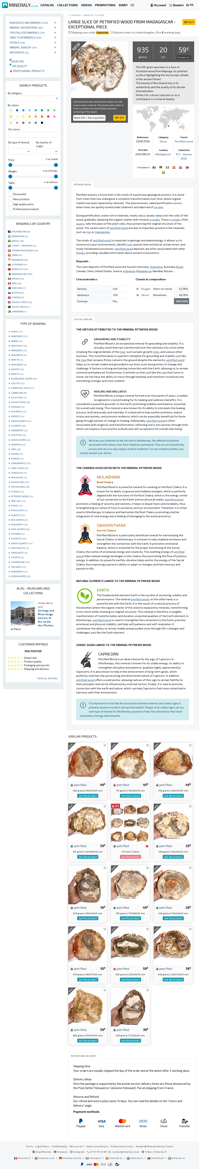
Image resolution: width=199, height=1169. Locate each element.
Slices (100, 15)
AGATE (17, 331)
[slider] (10, 165)
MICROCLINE (20, 482)
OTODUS (17, 491)
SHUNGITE (18, 538)
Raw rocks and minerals (29, 22)
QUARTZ (18, 515)
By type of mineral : (18, 144)
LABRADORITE (21, 463)
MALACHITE (19, 477)
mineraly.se (176, 1157)
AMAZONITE (19, 336)
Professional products (27, 71)
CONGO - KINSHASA (24, 245)
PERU (16, 283)
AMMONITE (19, 350)
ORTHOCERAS (20, 486)
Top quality (18, 66)
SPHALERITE (19, 552)
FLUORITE (18, 425)
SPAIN (17, 255)
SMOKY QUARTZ (21, 543)
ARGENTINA (20, 236)
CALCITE (17, 383)
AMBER (17, 341)
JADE (15, 449)
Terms (29, 1146)
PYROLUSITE (19, 510)
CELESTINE (19, 397)
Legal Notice (42, 1146)
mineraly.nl (135, 1157)
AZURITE (17, 369)
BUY (189, 22)
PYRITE (17, 505)
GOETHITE (18, 435)
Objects (88, 15)
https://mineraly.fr (156, 1151)
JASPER (17, 453)
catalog (76, 15)
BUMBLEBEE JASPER (24, 378)
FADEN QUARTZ (21, 421)
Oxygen (146, 288)
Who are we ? (77, 1146)
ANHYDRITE (19, 355)
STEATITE (17, 557)
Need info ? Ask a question (89, 117)
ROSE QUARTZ (20, 529)
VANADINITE (19, 571)
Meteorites (19, 52)
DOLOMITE (18, 411)
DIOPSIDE (17, 406)
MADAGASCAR (22, 274)
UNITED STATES (22, 302)
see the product (88, 795)
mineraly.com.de (70, 1157)
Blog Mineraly (41, 1151)
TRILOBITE (18, 566)
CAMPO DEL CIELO (22, 387)
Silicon (145, 294)
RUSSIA (18, 292)
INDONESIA (20, 259)
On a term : (14, 129)
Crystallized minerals (27, 32)
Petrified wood (184, 141)
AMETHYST (19, 345)
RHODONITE (19, 524)
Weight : (13, 171)
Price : (11, 159)
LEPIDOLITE (19, 472)
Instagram (77, 1151)
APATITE (17, 359)
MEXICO (18, 278)
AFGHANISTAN (21, 231)
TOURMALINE (20, 562)
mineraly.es (114, 1157)
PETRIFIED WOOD (22, 496)
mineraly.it (94, 1157)
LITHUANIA (19, 264)
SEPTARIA (17, 533)
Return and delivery (97, 1146)
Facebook (60, 1151)
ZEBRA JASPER (20, 576)
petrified (78, 784)
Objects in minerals (26, 37)
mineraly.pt (155, 1157)
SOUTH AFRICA (21, 306)
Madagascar (163, 154)
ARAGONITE (19, 364)
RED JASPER (19, 519)
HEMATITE (18, 444)
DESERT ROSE (20, 402)
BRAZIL (18, 240)
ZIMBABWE (19, 311)
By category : (15, 93)
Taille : (12, 182)
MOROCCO (20, 269)
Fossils (17, 42)
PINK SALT (18, 500)
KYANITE (17, 458)
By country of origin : (43, 144)
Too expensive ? (183, 57)
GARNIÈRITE (19, 430)
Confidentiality (59, 1146)
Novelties (17, 61)
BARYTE (17, 373)
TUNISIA (18, 297)
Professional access (122, 1146)
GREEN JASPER (21, 439)
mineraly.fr (22, 1157)
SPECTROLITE (20, 548)
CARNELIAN (19, 392)
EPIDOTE (17, 416)
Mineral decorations (26, 27)
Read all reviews (48, 678)
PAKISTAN (18, 288)
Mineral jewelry (23, 47)
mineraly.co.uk (45, 1157)
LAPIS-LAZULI (19, 468)
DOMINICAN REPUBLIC (25, 250)
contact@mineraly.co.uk (125, 1151)
